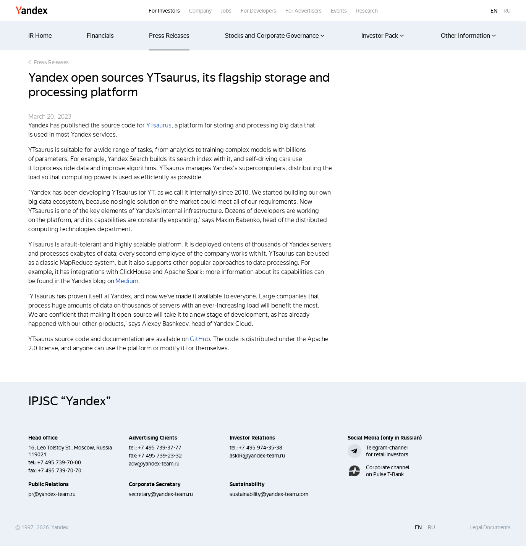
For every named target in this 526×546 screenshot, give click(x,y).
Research (367, 11)
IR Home (40, 35)
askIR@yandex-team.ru (257, 456)
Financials (100, 35)
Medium (126, 281)
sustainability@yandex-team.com (269, 494)
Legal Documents (490, 527)
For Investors (164, 11)
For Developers (258, 11)
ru (507, 11)
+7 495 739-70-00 (59, 462)
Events (339, 11)
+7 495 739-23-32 (160, 456)
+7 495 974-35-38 (260, 448)
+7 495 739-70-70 (59, 470)
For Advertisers (303, 11)
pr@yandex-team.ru (52, 494)
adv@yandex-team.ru (154, 464)
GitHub (200, 339)
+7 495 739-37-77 (159, 448)
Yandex (31, 11)
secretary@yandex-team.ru (161, 494)
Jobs (226, 11)
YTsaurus (159, 125)
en (493, 11)
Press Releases (169, 35)
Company (200, 11)
